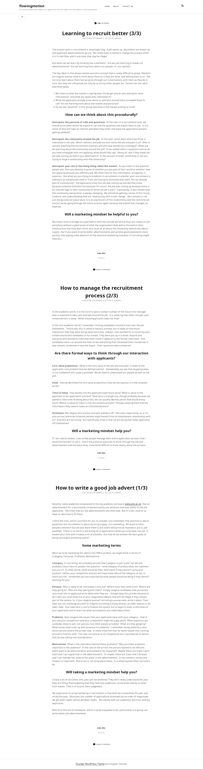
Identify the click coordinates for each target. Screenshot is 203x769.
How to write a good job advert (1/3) (101, 487)
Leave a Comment (103, 269)
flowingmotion (31, 6)
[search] (182, 5)
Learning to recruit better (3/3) (101, 33)
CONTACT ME (127, 6)
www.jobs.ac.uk (133, 504)
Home (107, 6)
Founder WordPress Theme (90, 763)
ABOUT (116, 6)
